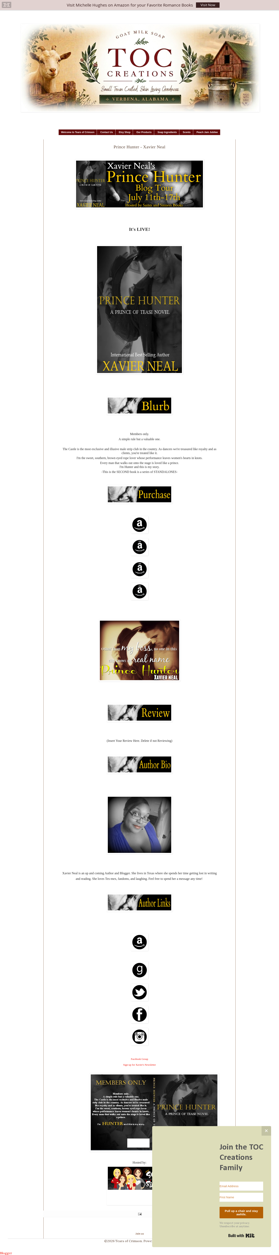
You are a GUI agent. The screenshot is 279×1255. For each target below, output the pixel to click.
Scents (186, 132)
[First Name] (241, 1197)
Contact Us (106, 132)
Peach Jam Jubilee (207, 132)
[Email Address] (241, 1186)
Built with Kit (241, 1235)
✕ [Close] (266, 1131)
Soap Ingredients (167, 132)
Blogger (6, 1253)
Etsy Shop (125, 132)
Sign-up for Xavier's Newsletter (139, 1064)
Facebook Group (139, 1058)
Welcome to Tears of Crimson (77, 132)
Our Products (144, 132)
